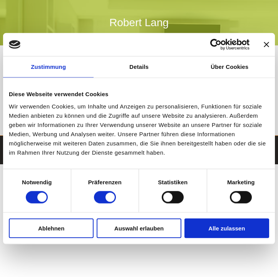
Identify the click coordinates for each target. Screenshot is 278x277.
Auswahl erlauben (139, 228)
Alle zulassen (226, 228)
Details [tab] (139, 66)
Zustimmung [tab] (48, 66)
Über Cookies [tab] (229, 66)
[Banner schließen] (266, 44)
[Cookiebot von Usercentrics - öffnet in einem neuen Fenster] (216, 44)
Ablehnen (51, 228)
